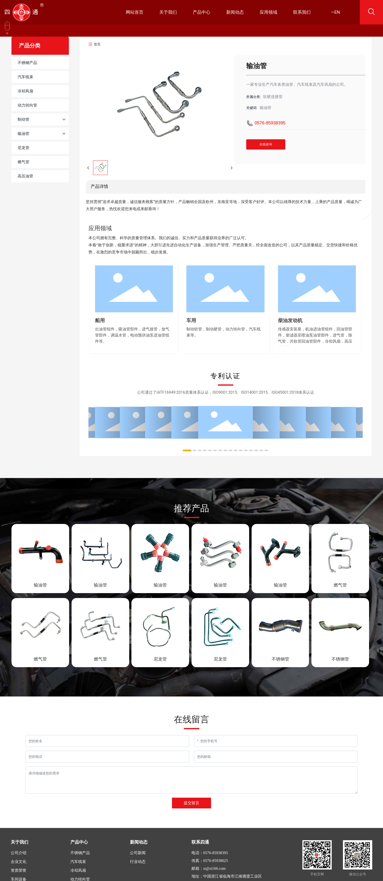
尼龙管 (160, 659)
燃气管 (340, 584)
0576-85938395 (270, 122)
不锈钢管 (280, 659)
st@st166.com (214, 868)
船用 (100, 320)
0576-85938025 (215, 861)
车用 (191, 320)
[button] (187, 450)
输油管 (40, 584)
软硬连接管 (273, 96)
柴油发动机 (290, 320)
